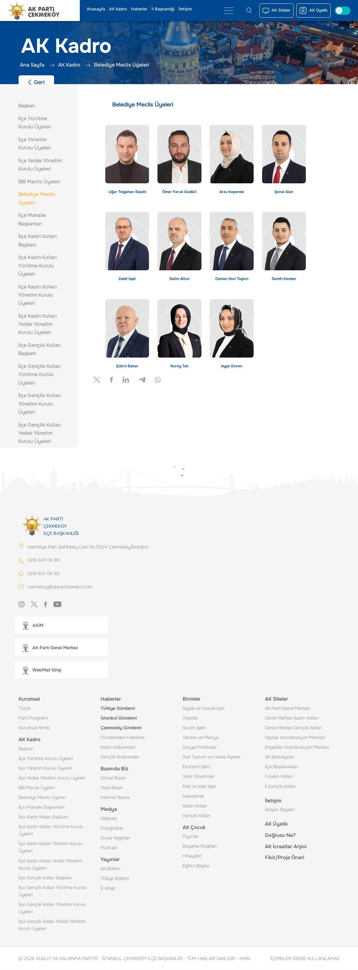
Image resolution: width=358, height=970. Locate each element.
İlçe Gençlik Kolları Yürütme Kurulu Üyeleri (53, 891)
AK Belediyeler (279, 757)
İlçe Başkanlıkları (281, 767)
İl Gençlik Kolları (280, 786)
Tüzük (24, 708)
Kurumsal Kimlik (34, 728)
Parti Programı (33, 718)
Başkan (26, 749)
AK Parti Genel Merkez (287, 708)
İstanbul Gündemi (119, 718)
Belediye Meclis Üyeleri (42, 797)
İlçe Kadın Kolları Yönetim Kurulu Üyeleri (50, 847)
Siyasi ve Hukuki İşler (204, 708)
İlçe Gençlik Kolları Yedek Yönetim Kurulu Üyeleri (52, 925)
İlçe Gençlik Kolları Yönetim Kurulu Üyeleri (52, 908)
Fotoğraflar (112, 828)
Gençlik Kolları (197, 816)
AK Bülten (110, 869)
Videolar (109, 819)
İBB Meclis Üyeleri (37, 788)
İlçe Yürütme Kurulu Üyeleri (46, 759)
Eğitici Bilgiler (196, 866)
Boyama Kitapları (200, 846)
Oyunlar (191, 836)
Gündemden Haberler (123, 738)
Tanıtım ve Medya (200, 738)
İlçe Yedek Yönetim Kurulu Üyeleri (52, 778)
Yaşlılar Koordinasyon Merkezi (295, 738)
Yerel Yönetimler (199, 776)
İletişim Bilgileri (280, 810)
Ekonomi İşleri (196, 767)
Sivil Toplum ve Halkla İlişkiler (211, 757)
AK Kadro (118, 9)
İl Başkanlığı (162, 9)
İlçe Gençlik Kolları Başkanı (45, 878)
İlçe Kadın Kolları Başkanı (43, 817)
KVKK (243, 958)
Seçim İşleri (194, 728)
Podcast (109, 848)
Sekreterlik (193, 796)
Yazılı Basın (112, 788)
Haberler (139, 9)
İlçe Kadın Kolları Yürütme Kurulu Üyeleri (51, 830)
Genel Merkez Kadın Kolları (291, 718)
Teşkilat (190, 718)
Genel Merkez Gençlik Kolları (293, 728)
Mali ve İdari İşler (199, 786)
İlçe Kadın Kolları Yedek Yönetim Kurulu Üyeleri (50, 864)
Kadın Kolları (195, 806)
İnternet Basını (115, 797)
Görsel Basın (113, 778)
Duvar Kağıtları (115, 838)
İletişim (185, 9)
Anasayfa (96, 9)
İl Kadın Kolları (279, 776)
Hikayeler (192, 856)
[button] (61, 625)
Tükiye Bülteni (115, 878)
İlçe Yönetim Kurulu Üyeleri (45, 768)
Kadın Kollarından (118, 747)
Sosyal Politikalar (200, 747)
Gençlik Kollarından (120, 757)
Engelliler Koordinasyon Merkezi (297, 747)
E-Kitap (108, 888)
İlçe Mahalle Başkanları (41, 807)
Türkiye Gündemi (118, 708)
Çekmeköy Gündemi (121, 728)
